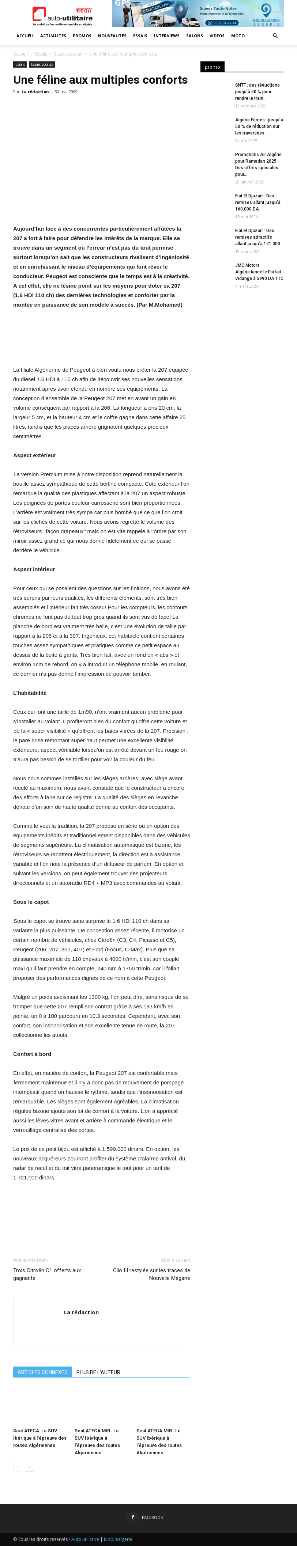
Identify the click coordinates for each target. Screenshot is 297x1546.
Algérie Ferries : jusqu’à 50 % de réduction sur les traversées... (259, 126)
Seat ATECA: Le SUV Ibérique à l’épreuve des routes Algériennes (40, 1438)
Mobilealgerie (118, 1539)
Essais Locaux (68, 54)
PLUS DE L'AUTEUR (98, 1372)
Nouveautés (112, 35)
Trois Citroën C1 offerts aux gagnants (47, 1274)
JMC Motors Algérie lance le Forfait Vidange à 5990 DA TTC (259, 272)
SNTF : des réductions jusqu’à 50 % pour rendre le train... (257, 92)
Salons (194, 35)
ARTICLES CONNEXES (43, 1372)
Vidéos (217, 35)
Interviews (167, 35)
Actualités (53, 35)
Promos (82, 35)
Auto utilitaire (85, 1539)
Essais (140, 35)
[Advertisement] (242, 341)
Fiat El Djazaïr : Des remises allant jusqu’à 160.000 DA (258, 202)
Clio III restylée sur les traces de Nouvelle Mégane (151, 1274)
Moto (238, 35)
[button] (275, 36)
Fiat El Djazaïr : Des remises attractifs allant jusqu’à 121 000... (259, 237)
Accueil (25, 35)
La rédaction (35, 91)
